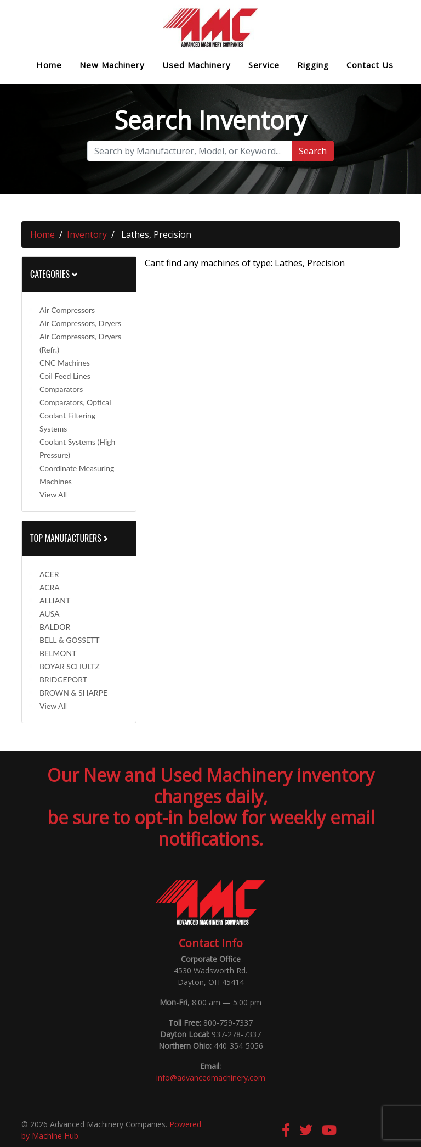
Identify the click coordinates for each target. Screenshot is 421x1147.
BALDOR (54, 626)
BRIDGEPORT (63, 679)
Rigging (313, 65)
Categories (53, 274)
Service (264, 65)
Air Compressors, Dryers (80, 323)
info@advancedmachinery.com (210, 1077)
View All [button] (53, 494)
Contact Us (370, 65)
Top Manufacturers (70, 538)
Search (313, 151)
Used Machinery (196, 65)
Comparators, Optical (75, 402)
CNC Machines (64, 362)
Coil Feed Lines (64, 376)
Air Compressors (67, 310)
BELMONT (58, 653)
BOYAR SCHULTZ (69, 666)
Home (49, 65)
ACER (49, 574)
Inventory (87, 234)
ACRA (49, 587)
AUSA (49, 613)
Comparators (61, 389)
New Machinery (112, 65)
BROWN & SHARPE (73, 692)
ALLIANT (54, 600)
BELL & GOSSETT (69, 640)
